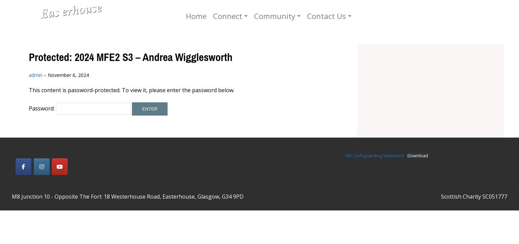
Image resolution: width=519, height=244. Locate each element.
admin (35, 75)
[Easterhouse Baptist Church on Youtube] (60, 166)
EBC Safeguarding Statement (375, 155)
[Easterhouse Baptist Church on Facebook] (23, 166)
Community (296, 16)
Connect (249, 16)
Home (218, 16)
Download (417, 156)
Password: (80, 108)
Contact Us (348, 16)
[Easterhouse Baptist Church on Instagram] (42, 166)
